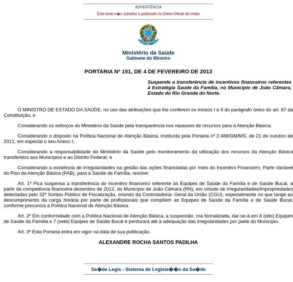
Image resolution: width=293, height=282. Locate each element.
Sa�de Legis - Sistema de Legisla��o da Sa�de (148, 269)
